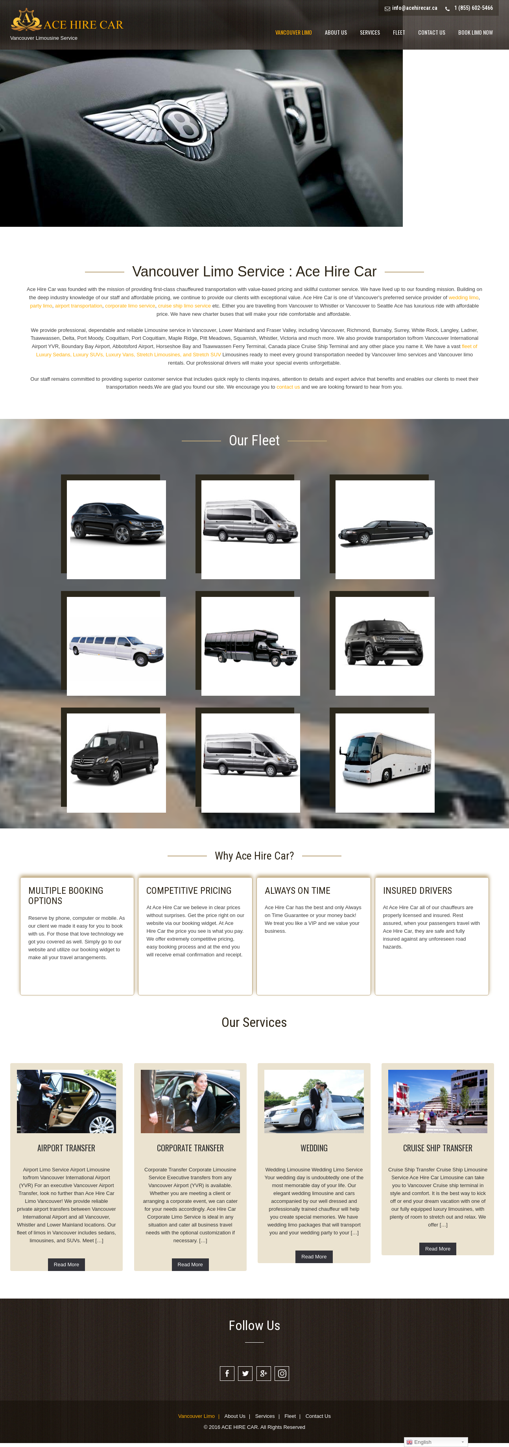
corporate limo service (130, 306)
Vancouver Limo (293, 32)
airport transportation (77, 306)
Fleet (399, 32)
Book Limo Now (475, 32)
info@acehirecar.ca (414, 8)
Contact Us (431, 32)
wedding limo (464, 297)
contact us (288, 387)
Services (370, 32)
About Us (336, 32)
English (418, 1442)
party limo (41, 306)
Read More (66, 1264)
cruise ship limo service (184, 306)
